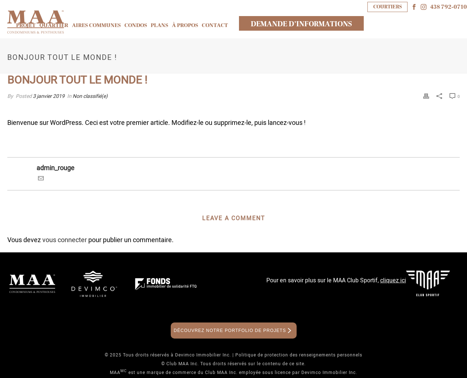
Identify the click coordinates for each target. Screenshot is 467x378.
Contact (215, 25)
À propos (185, 25)
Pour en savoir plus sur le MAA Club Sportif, (336, 280)
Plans (159, 25)
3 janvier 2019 (49, 96)
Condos (135, 25)
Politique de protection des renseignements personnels (298, 355)
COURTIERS (387, 6)
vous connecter (64, 240)
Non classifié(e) (90, 96)
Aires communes (96, 25)
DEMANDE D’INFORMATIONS (301, 24)
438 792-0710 (448, 7)
